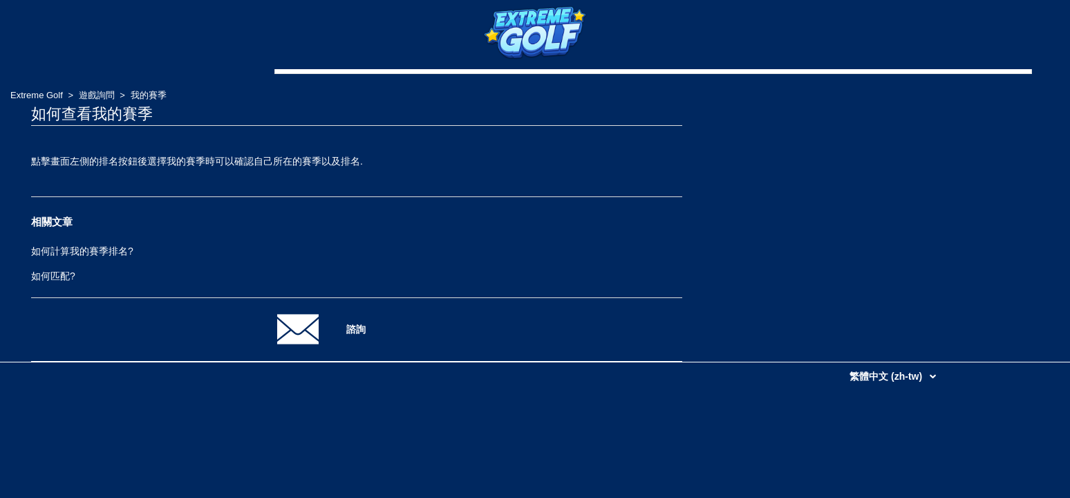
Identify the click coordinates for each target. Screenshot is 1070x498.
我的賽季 (149, 95)
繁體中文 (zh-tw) (887, 376)
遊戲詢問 (97, 95)
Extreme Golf (36, 95)
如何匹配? (53, 276)
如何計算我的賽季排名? (82, 251)
